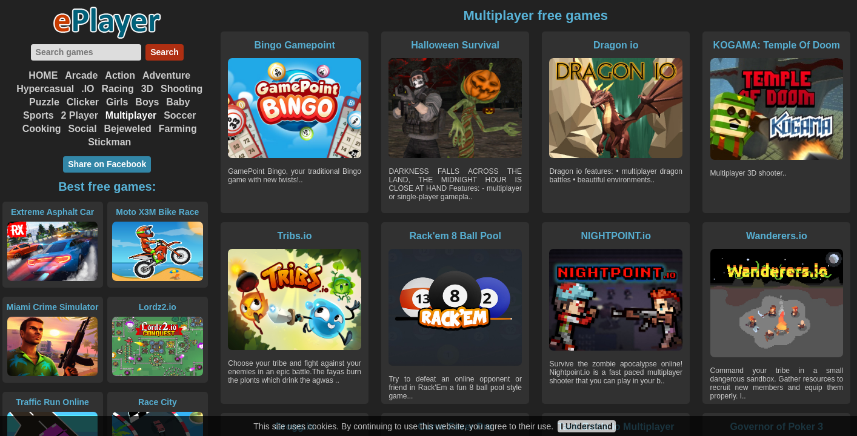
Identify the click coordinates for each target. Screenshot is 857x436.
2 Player (79, 115)
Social (82, 129)
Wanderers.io (776, 236)
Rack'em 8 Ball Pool (455, 236)
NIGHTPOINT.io (616, 236)
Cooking (41, 129)
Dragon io (616, 45)
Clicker (83, 102)
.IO (87, 89)
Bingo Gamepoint (294, 45)
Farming (178, 129)
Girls (117, 102)
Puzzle (44, 102)
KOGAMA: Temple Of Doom (776, 45)
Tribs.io (295, 236)
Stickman (109, 142)
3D (147, 89)
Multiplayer (130, 115)
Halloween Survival (455, 45)
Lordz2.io (157, 307)
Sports (38, 115)
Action (120, 75)
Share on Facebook (107, 164)
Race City (157, 402)
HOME (43, 75)
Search (164, 52)
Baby (178, 102)
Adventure (166, 75)
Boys (147, 102)
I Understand (587, 426)
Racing (117, 89)
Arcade (81, 75)
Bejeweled (128, 129)
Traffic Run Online (52, 402)
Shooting (181, 89)
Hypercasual (45, 89)
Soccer (180, 115)
